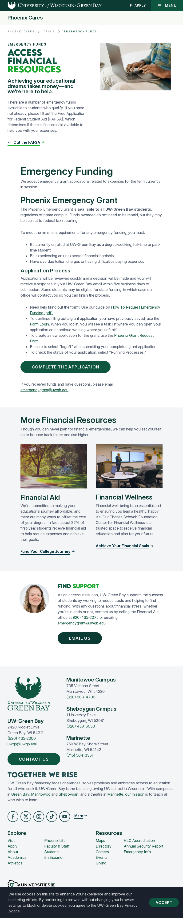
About (13, 851)
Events (101, 857)
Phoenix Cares (25, 17)
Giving (101, 863)
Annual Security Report (143, 846)
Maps (100, 840)
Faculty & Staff (57, 846)
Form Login (39, 324)
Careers (102, 851)
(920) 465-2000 (22, 738)
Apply (137, 5)
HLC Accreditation (139, 840)
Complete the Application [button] (66, 366)
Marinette (115, 794)
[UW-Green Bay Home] (51, 5)
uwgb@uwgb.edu (22, 744)
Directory (103, 846)
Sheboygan (68, 794)
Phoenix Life (55, 840)
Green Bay (20, 794)
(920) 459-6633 (80, 726)
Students (52, 851)
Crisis (49, 31)
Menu (167, 5)
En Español (53, 857)
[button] (26, 142)
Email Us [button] (81, 638)
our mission (134, 794)
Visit (11, 840)
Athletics (15, 863)
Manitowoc (40, 794)
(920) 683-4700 (80, 697)
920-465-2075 (86, 617)
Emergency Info (137, 851)
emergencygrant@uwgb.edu (44, 389)
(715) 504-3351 (79, 755)
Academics (17, 857)
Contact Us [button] (35, 759)
